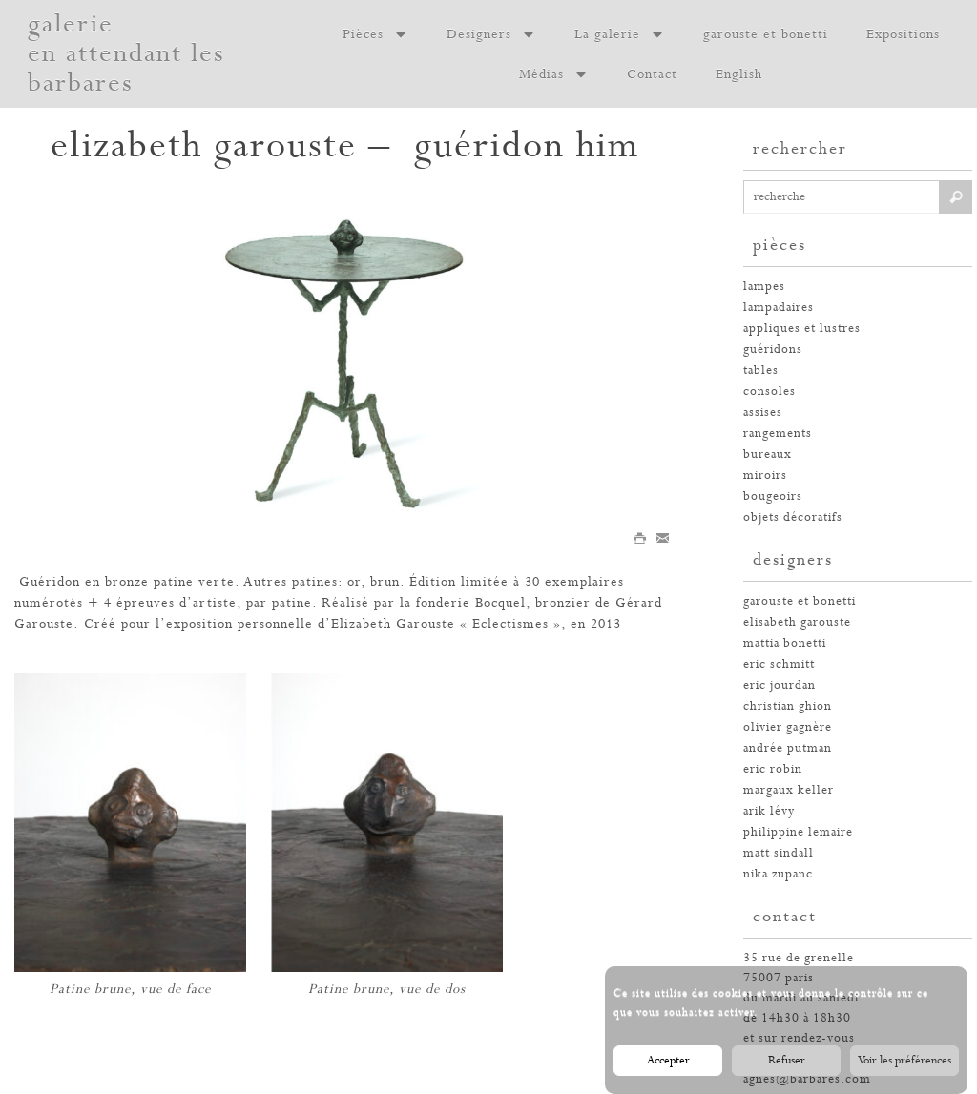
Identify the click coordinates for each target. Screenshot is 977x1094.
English (739, 74)
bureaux (767, 454)
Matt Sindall (778, 853)
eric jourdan (779, 685)
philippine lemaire (798, 832)
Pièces (375, 34)
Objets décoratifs (792, 517)
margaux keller (788, 790)
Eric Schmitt (779, 664)
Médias (554, 74)
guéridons (772, 349)
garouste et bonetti (765, 34)
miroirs (765, 475)
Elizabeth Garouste (393, 623)
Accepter (668, 1068)
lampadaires (778, 307)
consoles (769, 391)
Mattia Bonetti (784, 643)
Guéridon (49, 581)
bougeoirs (772, 496)
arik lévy (769, 811)
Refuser (786, 1068)
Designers (491, 34)
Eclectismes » (516, 623)
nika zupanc (778, 874)
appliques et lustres (802, 328)
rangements (777, 433)
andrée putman (787, 748)
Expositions (903, 34)
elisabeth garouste (797, 622)
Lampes (764, 287)
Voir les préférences (904, 1068)
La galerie (619, 34)
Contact (652, 74)
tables (761, 370)
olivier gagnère (787, 727)
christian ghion (787, 706)
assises (762, 412)
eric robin (772, 769)
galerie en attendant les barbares (126, 54)
